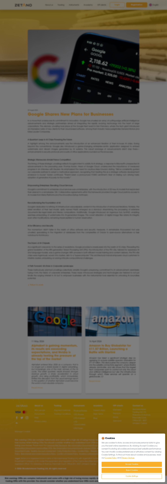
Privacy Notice (127, 458)
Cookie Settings (132, 476)
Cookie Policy (111, 458)
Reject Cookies (132, 470)
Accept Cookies (131, 464)
